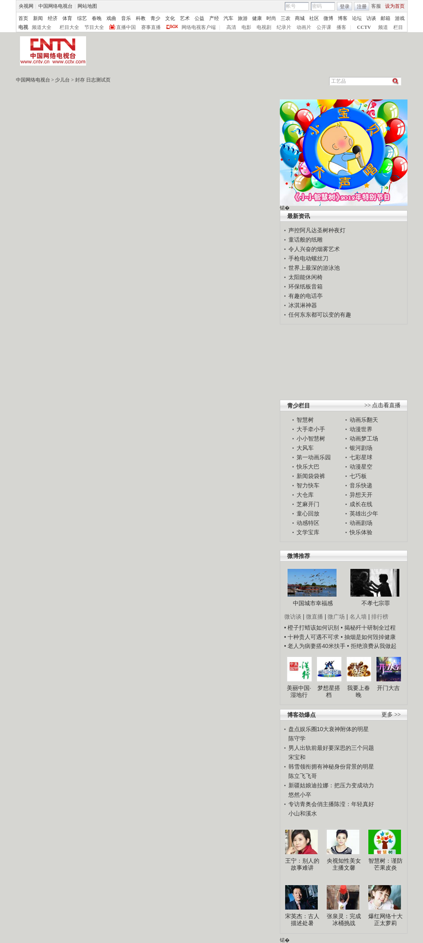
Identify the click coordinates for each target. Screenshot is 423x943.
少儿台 (62, 80)
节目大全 (94, 27)
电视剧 (264, 27)
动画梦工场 (364, 438)
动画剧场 (361, 523)
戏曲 (111, 18)
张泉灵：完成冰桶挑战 (344, 920)
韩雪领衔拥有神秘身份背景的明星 (331, 766)
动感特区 (308, 523)
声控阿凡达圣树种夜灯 (316, 230)
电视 (23, 27)
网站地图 (87, 6)
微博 (328, 18)
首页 (23, 18)
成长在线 (361, 504)
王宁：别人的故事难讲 (302, 864)
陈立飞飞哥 (302, 776)
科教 (141, 18)
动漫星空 (361, 466)
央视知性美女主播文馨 (344, 864)
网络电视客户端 (199, 27)
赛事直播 (151, 27)
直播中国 (126, 27)
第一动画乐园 (314, 457)
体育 (67, 18)
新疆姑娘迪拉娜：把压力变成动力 (331, 785)
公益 (199, 18)
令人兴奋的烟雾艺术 (314, 249)
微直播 (314, 616)
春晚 (97, 18)
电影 (246, 27)
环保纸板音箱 (305, 286)
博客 (343, 18)
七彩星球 (361, 457)
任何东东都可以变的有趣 (319, 314)
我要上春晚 (358, 691)
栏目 (398, 27)
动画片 (304, 27)
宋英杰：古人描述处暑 (302, 920)
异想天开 (361, 494)
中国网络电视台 (55, 6)
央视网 (26, 6)
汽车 (228, 18)
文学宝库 (308, 532)
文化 (170, 18)
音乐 (126, 18)
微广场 (336, 616)
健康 (257, 18)
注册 (362, 6)
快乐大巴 (308, 466)
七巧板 (358, 476)
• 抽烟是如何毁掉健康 (368, 637)
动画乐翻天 (364, 419)
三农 (285, 18)
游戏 (400, 18)
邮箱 (385, 18)
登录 (345, 6)
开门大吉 (388, 688)
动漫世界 (361, 429)
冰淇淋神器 (302, 305)
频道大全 (41, 27)
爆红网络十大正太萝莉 (385, 920)
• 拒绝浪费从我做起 (371, 646)
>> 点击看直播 (382, 405)
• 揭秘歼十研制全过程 (368, 627)
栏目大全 (69, 27)
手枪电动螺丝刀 (308, 258)
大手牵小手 (311, 429)
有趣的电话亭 (305, 296)
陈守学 (297, 738)
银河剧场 (361, 448)
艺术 (185, 18)
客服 (376, 6)
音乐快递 (361, 485)
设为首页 (395, 6)
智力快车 (308, 485)
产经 (214, 18)
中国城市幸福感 (313, 603)
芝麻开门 (308, 504)
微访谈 (292, 616)
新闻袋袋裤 (311, 476)
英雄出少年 (364, 513)
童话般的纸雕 (305, 239)
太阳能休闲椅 (305, 277)
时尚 (271, 18)
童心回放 (308, 513)
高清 (231, 27)
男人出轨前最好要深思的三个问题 (331, 748)
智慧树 (305, 419)
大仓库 (305, 494)
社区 (314, 18)
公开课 (324, 27)
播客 (341, 27)
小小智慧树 (311, 438)
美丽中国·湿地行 (299, 691)
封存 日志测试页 (93, 80)
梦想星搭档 (328, 691)
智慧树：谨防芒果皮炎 (385, 864)
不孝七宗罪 (375, 603)
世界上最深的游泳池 (314, 267)
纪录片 (284, 27)
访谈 (371, 18)
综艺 (82, 18)
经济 (53, 18)
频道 (383, 27)
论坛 (357, 18)
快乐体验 (361, 532)
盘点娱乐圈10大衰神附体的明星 (328, 729)
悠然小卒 (299, 794)
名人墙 (358, 616)
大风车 (305, 448)
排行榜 (379, 616)
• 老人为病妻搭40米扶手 (314, 646)
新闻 (38, 18)
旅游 (243, 18)
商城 (300, 18)
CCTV (364, 27)
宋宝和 (297, 757)
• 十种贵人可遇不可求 (312, 637)
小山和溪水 (302, 813)
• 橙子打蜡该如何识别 (311, 627)
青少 (155, 18)
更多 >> (391, 715)
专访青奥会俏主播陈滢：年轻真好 (331, 804)
